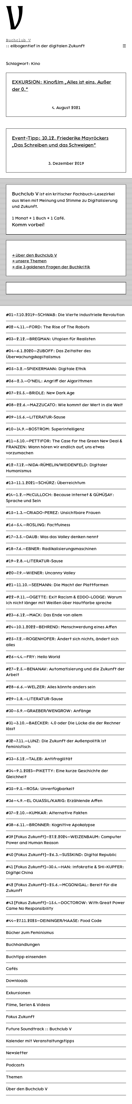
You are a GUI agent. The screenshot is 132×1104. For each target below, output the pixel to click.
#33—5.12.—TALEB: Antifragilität (39, 758)
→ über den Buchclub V (34, 255)
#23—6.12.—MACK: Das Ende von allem (44, 615)
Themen (14, 1077)
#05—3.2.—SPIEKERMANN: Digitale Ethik (46, 368)
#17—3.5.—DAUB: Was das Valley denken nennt (52, 536)
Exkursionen (18, 992)
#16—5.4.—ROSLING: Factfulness (38, 525)
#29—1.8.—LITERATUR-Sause (34, 699)
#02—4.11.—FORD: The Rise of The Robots (47, 327)
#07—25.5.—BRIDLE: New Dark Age (40, 393)
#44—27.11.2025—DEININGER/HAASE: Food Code (54, 920)
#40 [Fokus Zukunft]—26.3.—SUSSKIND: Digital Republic (61, 854)
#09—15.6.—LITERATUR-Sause (35, 417)
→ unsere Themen (29, 261)
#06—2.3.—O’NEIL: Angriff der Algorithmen (49, 381)
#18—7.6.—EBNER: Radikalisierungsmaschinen (51, 548)
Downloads (17, 980)
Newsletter (17, 1052)
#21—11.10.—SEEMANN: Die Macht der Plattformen (57, 584)
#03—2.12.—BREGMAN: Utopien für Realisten (50, 339)
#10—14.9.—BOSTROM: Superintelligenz (45, 429)
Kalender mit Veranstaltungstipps (40, 1041)
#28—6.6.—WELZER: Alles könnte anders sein (50, 687)
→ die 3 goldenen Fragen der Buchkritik (51, 267)
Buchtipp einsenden (26, 956)
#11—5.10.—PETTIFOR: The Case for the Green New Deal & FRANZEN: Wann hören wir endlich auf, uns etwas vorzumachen (64, 447)
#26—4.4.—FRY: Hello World (33, 656)
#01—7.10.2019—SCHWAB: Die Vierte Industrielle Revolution (65, 314)
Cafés (12, 968)
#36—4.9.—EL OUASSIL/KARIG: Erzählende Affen (54, 800)
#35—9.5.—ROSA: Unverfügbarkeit (40, 788)
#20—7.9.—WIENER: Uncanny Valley (40, 573)
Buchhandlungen (23, 944)
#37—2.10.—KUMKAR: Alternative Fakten (46, 813)
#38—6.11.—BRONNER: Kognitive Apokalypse (50, 824)
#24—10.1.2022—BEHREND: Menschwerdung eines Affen (61, 627)
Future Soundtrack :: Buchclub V (39, 1029)
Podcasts (15, 1065)
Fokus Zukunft (20, 1016)
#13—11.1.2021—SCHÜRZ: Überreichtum (45, 482)
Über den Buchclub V (26, 1089)
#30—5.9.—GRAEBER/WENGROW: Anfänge (48, 710)
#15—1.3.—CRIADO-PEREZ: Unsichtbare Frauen (53, 512)
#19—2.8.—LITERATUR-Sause (34, 561)
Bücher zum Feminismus (30, 932)
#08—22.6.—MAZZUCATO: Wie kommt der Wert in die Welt (64, 405)
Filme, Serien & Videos (28, 1004)
